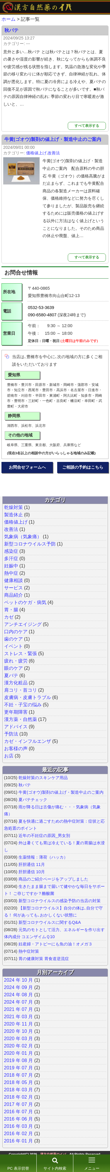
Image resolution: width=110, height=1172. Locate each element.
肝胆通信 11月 (31, 864)
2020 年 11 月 (18, 1023)
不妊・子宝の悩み (23, 704)
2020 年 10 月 (18, 1031)
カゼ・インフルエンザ (27, 741)
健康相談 (13, 580)
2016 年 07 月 (18, 1111)
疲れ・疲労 (16, 660)
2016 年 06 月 (18, 1118)
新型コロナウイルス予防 (30, 543)
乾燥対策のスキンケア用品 (43, 777)
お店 (8, 755)
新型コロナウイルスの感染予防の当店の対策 (59, 900)
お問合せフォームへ (27, 467)
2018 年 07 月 (18, 1075)
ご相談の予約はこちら (82, 467)
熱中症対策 (28, 951)
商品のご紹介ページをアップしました (53, 879)
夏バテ (11, 675)
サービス (13, 587)
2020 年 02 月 (18, 1045)
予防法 (11, 733)
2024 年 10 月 (18, 980)
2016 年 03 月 (18, 1126)
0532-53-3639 (41, 307)
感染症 (11, 551)
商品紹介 (13, 595)
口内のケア (16, 631)
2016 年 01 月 (18, 1140)
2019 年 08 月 (18, 1060)
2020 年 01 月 (18, 1053)
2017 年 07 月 (18, 1104)
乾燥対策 (13, 507)
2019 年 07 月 (18, 1067)
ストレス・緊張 (20, 653)
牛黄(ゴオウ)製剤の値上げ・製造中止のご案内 (52, 139)
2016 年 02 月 (18, 1133)
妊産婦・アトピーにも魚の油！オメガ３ (55, 944)
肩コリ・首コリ (20, 690)
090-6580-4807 (42, 315)
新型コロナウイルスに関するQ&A (49, 922)
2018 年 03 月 (18, 1089)
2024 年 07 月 (18, 1002)
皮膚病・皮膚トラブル (27, 697)
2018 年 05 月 (18, 1082)
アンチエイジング (23, 624)
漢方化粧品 (16, 682)
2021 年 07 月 (18, 1009)
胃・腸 (11, 609)
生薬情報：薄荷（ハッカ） (43, 857)
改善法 (54, 153)
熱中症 (11, 573)
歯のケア (13, 638)
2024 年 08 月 (18, 994)
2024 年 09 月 (18, 987)
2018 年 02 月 (18, 1097)
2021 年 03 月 (18, 1016)
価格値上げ (36, 153)
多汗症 (11, 558)
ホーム (8, 19)
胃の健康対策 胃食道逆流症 (43, 958)
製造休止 (13, 514)
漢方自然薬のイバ (53, 1154)
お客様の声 (16, 748)
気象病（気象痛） (23, 536)
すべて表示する (87, 126)
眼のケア (13, 668)
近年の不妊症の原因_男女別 (44, 835)
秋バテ (11, 30)
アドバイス (16, 726)
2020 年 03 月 (18, 1038)
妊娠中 (11, 565)
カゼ (8, 617)
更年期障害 (16, 712)
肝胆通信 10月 (31, 871)
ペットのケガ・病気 (25, 602)
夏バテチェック (32, 799)
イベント (13, 646)
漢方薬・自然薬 (20, 719)
